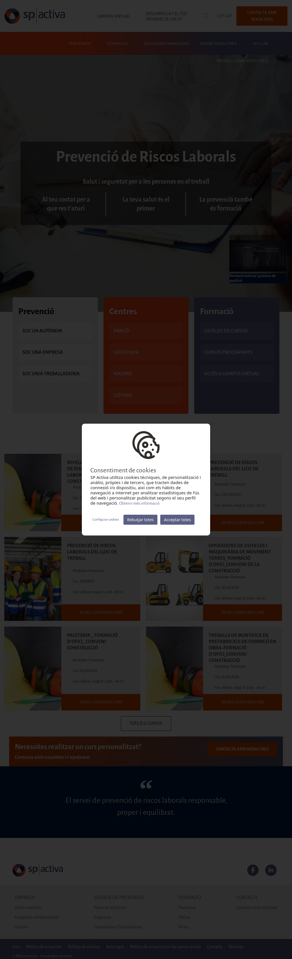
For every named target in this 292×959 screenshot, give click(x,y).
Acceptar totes (177, 519)
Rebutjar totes (140, 519)
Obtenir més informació (139, 503)
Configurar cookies (105, 519)
